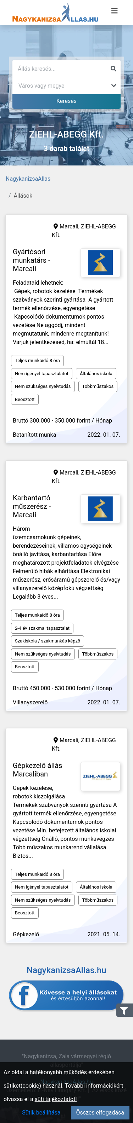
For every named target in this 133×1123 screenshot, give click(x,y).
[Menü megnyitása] (114, 11)
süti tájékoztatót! (56, 1099)
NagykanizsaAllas (28, 178)
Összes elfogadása (100, 1112)
